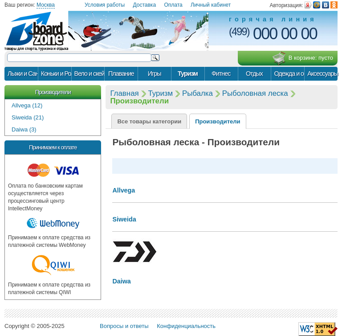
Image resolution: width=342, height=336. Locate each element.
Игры (154, 73)
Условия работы (105, 5)
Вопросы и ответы (124, 326)
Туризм (188, 73)
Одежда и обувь (289, 73)
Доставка (144, 5)
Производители (53, 92)
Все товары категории (149, 121)
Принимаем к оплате (53, 147)
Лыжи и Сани (23, 73)
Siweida (124, 219)
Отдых (254, 73)
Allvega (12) (27, 105)
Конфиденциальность (186, 326)
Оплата (173, 5)
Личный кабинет (211, 5)
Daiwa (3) (24, 129)
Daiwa (121, 281)
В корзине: (302, 58)
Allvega (123, 190)
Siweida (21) (28, 117)
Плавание (121, 73)
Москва (46, 5)
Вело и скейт (89, 73)
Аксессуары (322, 73)
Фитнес (221, 73)
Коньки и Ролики (56, 73)
